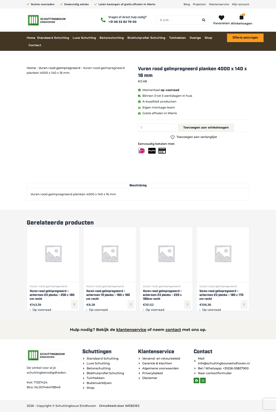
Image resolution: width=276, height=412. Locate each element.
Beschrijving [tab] (138, 185)
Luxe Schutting (84, 37)
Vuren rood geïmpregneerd (59, 68)
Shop (208, 37)
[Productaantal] (157, 127)
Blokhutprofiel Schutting (146, 37)
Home (31, 37)
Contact (35, 45)
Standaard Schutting (53, 37)
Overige (195, 37)
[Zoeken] (203, 20)
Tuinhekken (177, 37)
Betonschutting (112, 37)
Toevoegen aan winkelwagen (207, 127)
